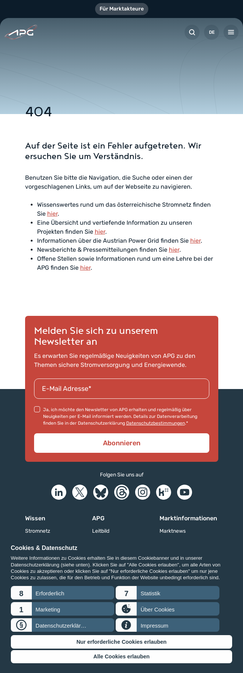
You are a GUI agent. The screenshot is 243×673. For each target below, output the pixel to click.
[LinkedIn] (58, 492)
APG (98, 518)
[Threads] (121, 492)
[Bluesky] (100, 492)
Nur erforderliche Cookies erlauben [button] (121, 642)
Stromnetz (37, 531)
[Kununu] (163, 492)
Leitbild (100, 531)
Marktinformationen (188, 518)
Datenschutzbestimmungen (155, 423)
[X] (79, 492)
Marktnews (173, 531)
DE (212, 32)
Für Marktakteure (122, 9)
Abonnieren (121, 443)
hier (52, 213)
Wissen (35, 518)
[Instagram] (142, 492)
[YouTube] (184, 492)
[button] (62, 592)
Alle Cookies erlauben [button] (121, 656)
